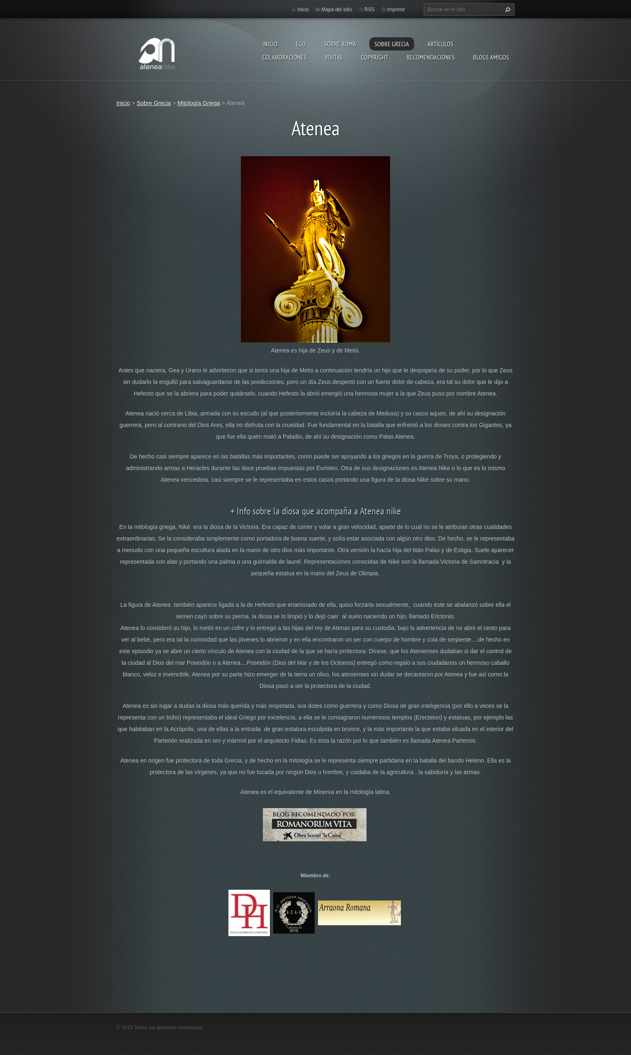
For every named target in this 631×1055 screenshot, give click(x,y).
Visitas (334, 57)
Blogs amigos (491, 57)
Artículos (440, 44)
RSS (369, 9)
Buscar (506, 9)
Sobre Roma (340, 44)
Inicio (270, 44)
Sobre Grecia (391, 44)
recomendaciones (431, 57)
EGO (301, 44)
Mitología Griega (198, 103)
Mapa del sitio (336, 9)
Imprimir (396, 9)
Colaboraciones (284, 57)
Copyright (374, 57)
